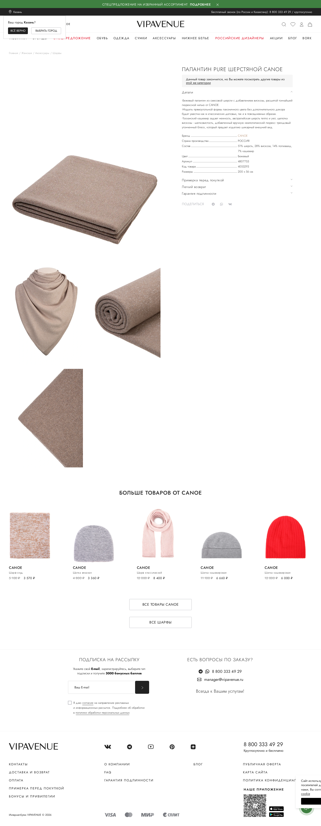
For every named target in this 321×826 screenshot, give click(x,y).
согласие (87, 703)
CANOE (243, 136)
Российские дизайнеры (239, 38)
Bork (307, 38)
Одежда (121, 38)
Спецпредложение (72, 38)
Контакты (18, 764)
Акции (276, 38)
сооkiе (233, 793)
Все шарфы (160, 622)
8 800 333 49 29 (280, 12)
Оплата (16, 780)
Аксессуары (164, 38)
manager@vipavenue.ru (223, 679)
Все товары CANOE (160, 604)
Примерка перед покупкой (36, 788)
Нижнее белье (195, 38)
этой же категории (198, 83)
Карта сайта (255, 772)
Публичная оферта (262, 764)
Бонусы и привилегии (32, 796)
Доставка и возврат (29, 772)
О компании (117, 764)
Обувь (102, 38)
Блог (292, 38)
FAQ (107, 772)
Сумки (141, 38)
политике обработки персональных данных (103, 712)
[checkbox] (106, 707)
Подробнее (200, 4)
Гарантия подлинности (129, 780)
